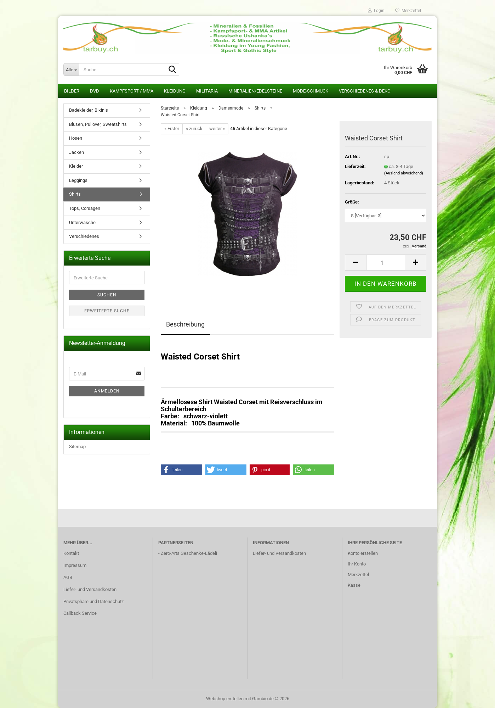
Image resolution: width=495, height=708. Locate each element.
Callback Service (80, 613)
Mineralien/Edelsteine (255, 91)
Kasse (354, 585)
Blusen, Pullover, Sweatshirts (98, 124)
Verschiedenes (84, 236)
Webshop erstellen (225, 698)
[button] (355, 263)
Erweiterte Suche (107, 310)
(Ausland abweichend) (403, 173)
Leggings (78, 180)
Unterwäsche (82, 222)
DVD (94, 91)
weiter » (217, 128)
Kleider (76, 166)
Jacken (76, 152)
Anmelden (107, 391)
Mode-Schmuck (310, 91)
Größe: (352, 202)
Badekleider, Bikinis (88, 110)
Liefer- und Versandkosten (89, 589)
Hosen (75, 138)
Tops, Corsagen (84, 208)
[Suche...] (71, 69)
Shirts (75, 194)
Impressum (74, 565)
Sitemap (77, 446)
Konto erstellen (363, 553)
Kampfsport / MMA (131, 91)
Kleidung (175, 91)
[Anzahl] (385, 263)
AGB (67, 577)
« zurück (194, 128)
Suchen (106, 294)
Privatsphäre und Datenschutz (93, 601)
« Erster (171, 128)
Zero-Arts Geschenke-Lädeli (189, 553)
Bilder (71, 91)
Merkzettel (408, 10)
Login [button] (376, 10)
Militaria (207, 91)
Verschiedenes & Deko (365, 91)
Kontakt (71, 553)
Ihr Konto (357, 564)
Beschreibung (185, 324)
